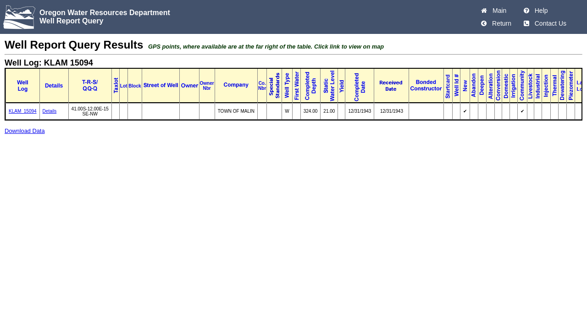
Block (134, 85)
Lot (123, 85)
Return (499, 23)
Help (539, 10)
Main (497, 10)
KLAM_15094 (23, 111)
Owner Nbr (207, 86)
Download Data (25, 130)
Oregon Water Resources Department (104, 12)
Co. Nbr (262, 86)
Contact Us (548, 23)
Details (50, 111)
